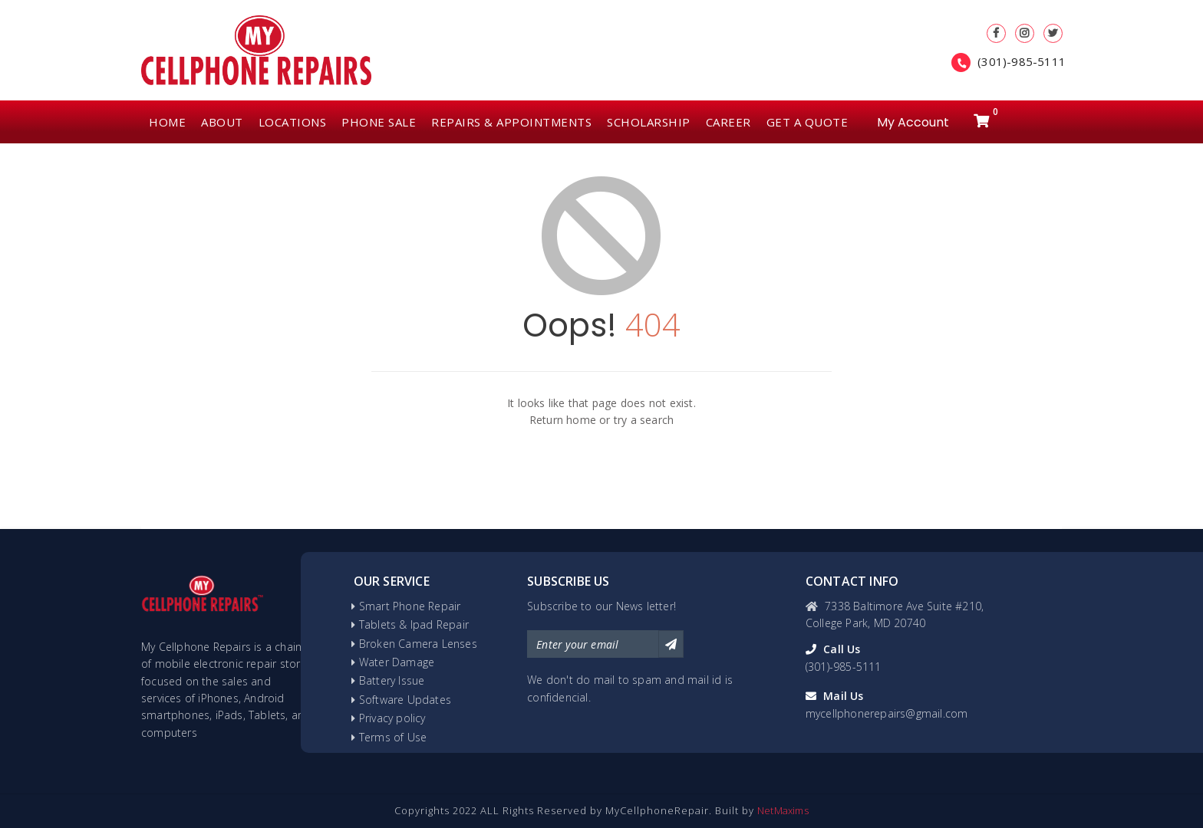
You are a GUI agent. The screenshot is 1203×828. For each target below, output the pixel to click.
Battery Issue (392, 680)
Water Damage (396, 662)
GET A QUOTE (807, 122)
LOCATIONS (293, 122)
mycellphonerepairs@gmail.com (887, 713)
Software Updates (405, 699)
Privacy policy (392, 718)
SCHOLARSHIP (648, 122)
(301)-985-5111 (1021, 61)
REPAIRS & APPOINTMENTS (511, 122)
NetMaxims (783, 810)
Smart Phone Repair (410, 606)
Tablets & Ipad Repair (414, 624)
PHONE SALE (378, 122)
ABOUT (222, 122)
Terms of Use (393, 737)
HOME (167, 122)
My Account (913, 121)
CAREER (728, 122)
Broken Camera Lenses (418, 643)
